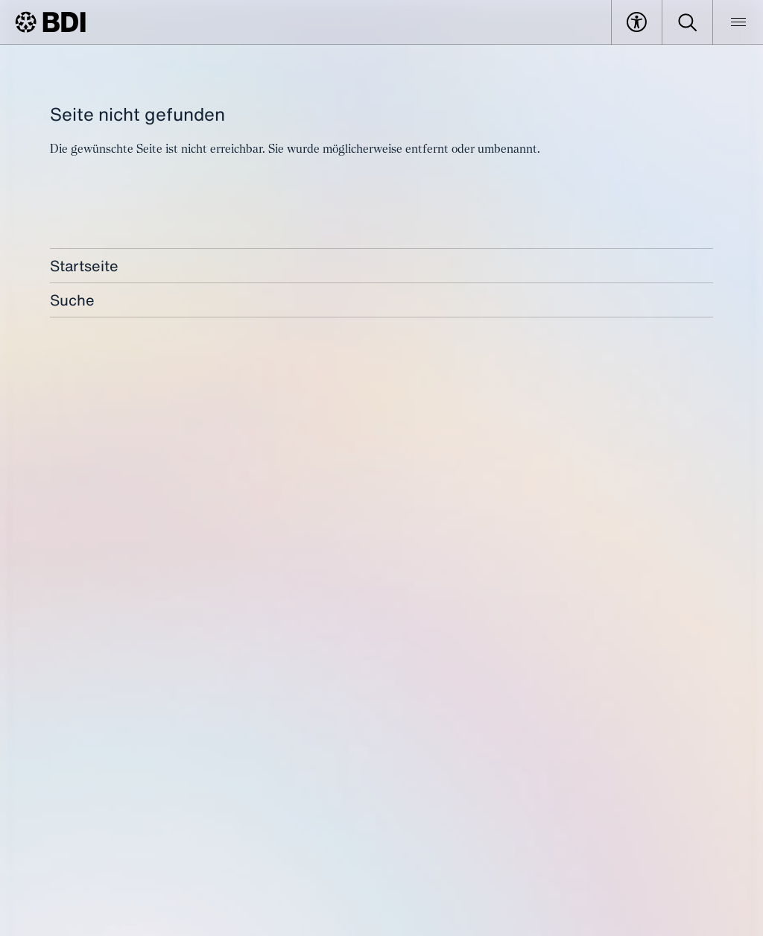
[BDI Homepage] (50, 22)
